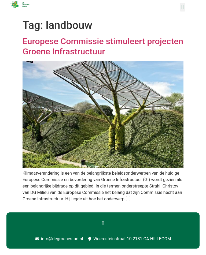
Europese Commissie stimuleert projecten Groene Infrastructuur (103, 46)
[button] (182, 7)
